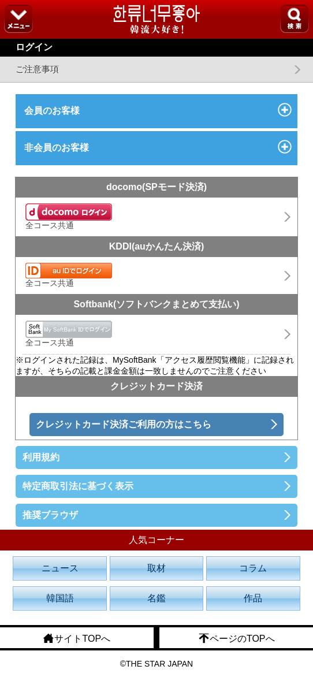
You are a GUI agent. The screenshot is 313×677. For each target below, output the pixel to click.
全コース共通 (68, 216)
